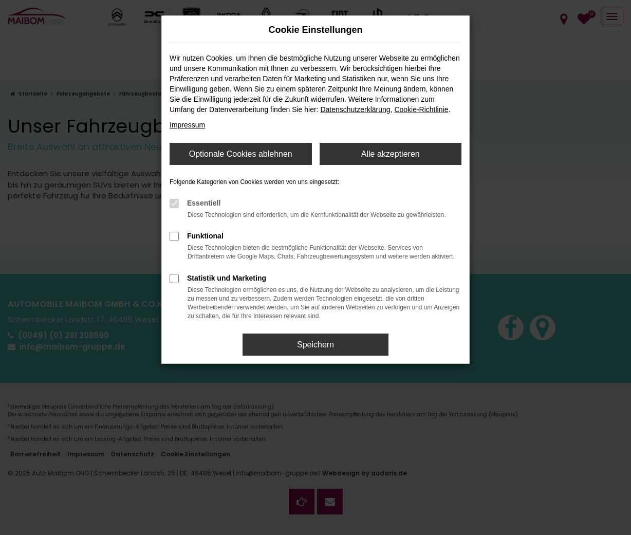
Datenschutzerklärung (355, 109)
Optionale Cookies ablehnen (240, 154)
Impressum (187, 125)
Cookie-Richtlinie (421, 109)
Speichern (315, 344)
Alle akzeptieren (390, 154)
